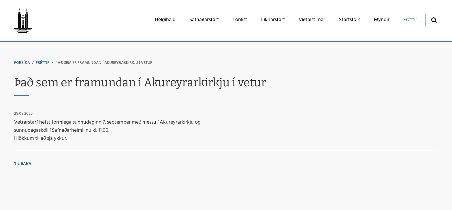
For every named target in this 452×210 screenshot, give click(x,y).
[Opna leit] (433, 19)
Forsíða (22, 63)
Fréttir (43, 63)
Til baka (22, 164)
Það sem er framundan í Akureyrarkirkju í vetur (103, 63)
